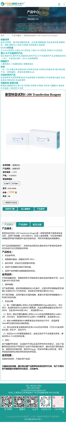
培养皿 (27, 86)
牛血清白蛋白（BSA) (18, 58)
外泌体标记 (33, 45)
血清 (3, 42)
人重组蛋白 (6, 64)
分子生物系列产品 (45, 56)
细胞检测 (42, 42)
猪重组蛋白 (28, 64)
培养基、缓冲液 (12, 42)
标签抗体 (22, 69)
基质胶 (42, 45)
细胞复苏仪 (12, 86)
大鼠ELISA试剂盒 (22, 50)
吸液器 (4, 86)
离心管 (21, 86)
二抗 (7, 69)
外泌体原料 (21, 80)
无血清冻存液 (52, 42)
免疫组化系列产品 (29, 56)
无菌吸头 (54, 86)
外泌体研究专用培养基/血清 (13, 77)
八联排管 (13, 88)
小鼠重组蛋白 (17, 64)
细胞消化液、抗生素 (28, 42)
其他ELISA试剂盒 (55, 50)
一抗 (3, 69)
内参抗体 (14, 69)
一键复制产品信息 (10, 202)
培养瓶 (33, 86)
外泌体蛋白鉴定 (53, 77)
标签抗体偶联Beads (26, 72)
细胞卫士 (13, 45)
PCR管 (20, 88)
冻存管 (46, 86)
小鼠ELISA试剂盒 (38, 50)
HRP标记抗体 (32, 69)
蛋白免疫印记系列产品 (11, 56)
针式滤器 (5, 88)
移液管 (61, 86)
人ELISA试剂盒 (7, 50)
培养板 (40, 86)
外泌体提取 (30, 77)
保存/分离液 (23, 45)
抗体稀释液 (33, 58)
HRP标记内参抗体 (47, 69)
